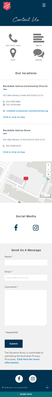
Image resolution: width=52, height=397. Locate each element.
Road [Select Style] (48, 179)
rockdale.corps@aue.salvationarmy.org (27, 111)
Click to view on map (14, 117)
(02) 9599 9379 (13, 146)
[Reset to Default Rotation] (48, 174)
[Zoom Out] (48, 169)
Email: (9, 271)
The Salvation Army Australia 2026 (16, 387)
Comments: (11, 287)
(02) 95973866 (13, 101)
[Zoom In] (48, 165)
